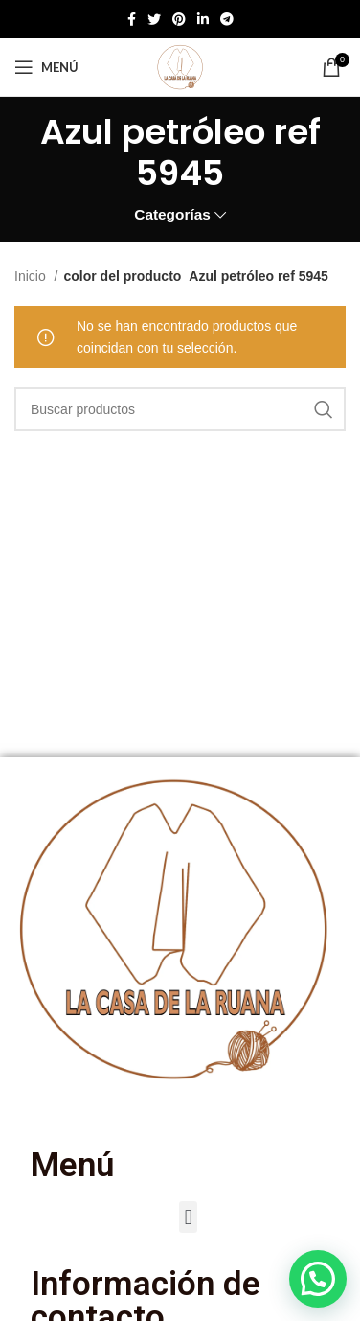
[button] (188, 1217)
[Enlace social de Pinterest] (179, 19)
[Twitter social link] (154, 19)
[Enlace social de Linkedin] (202, 19)
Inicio (32, 276)
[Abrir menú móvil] (46, 67)
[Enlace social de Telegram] (226, 19)
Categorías (172, 214)
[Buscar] (180, 409)
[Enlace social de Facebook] (132, 19)
